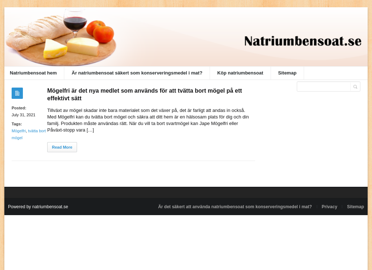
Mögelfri (19, 131)
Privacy (329, 206)
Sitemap (287, 73)
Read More (62, 147)
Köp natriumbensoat (240, 73)
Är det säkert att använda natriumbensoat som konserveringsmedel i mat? (235, 206)
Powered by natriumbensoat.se (38, 206)
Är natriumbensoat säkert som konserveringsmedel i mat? (137, 73)
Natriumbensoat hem (33, 73)
